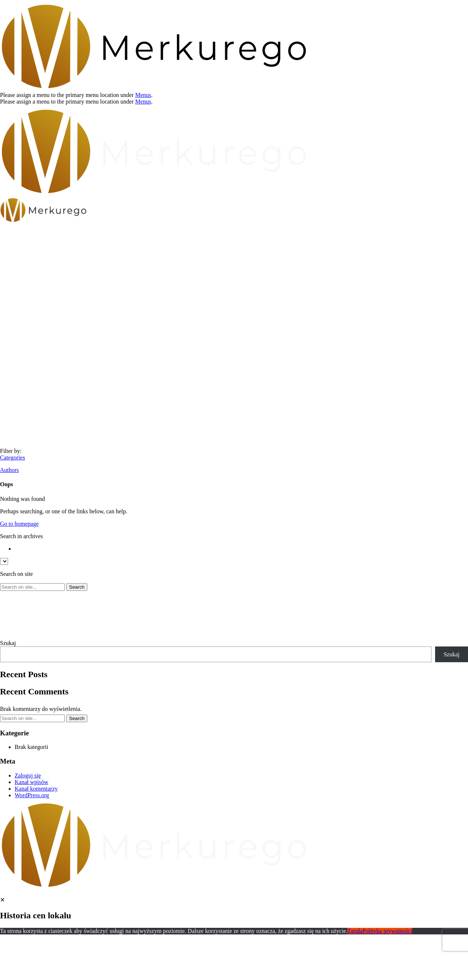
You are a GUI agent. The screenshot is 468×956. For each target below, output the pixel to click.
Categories (12, 457)
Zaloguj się (28, 775)
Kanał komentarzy (36, 789)
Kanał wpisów (31, 782)
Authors (9, 470)
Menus (143, 95)
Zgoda (354, 931)
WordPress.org (32, 795)
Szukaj (8, 643)
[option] (241, 549)
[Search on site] (32, 587)
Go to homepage (19, 524)
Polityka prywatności (387, 931)
